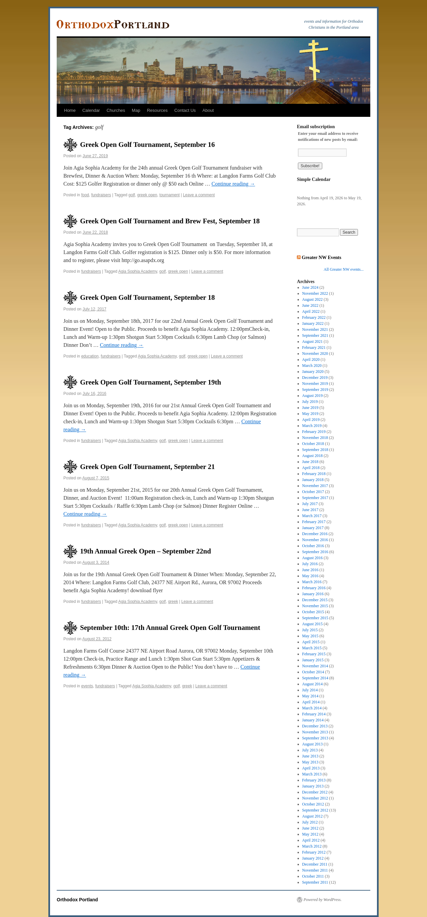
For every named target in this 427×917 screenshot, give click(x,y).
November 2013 (315, 732)
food (85, 195)
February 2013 (314, 780)
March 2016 (312, 582)
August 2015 (312, 624)
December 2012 (315, 792)
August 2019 (312, 395)
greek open (147, 195)
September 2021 (315, 335)
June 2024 (310, 287)
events (87, 686)
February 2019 (314, 431)
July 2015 (310, 630)
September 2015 (315, 618)
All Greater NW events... (344, 269)
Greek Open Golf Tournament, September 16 (147, 145)
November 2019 (315, 383)
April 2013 (311, 768)
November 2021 (315, 329)
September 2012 (315, 810)
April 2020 (311, 359)
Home (70, 110)
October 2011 (313, 876)
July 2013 (310, 750)
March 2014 (312, 708)
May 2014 (310, 696)
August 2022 (312, 299)
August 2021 (312, 341)
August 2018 (312, 455)
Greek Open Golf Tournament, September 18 (147, 297)
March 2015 (312, 648)
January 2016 (313, 594)
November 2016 (315, 539)
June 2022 (310, 305)
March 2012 (312, 846)
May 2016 (310, 576)
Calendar (91, 110)
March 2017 (312, 515)
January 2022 (313, 323)
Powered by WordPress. (323, 899)
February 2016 (314, 588)
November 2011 (315, 870)
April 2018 (311, 467)
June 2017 (310, 509)
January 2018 (313, 479)
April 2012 (311, 840)
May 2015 (310, 636)
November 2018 (315, 437)
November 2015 (315, 606)
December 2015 (315, 600)
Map (136, 110)
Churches (115, 110)
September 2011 (315, 882)
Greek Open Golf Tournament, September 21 (147, 467)
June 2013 (310, 756)
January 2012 (313, 858)
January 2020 (313, 371)
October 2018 (313, 443)
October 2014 (313, 672)
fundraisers (101, 195)
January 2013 (313, 786)
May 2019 (310, 413)
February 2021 (314, 347)
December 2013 (315, 726)
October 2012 (313, 804)
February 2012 (314, 852)
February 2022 (314, 317)
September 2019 (315, 389)
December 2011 (315, 864)
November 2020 (315, 353)
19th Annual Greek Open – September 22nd (145, 551)
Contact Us (185, 110)
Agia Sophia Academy (137, 271)
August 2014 (312, 684)
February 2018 (314, 473)
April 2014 (311, 702)
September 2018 (315, 449)
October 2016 (313, 545)
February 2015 (314, 654)
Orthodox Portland (77, 899)
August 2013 (312, 744)
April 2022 (311, 311)
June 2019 (310, 407)
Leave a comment (199, 195)
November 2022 (315, 293)
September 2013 (315, 738)
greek (173, 601)
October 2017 (313, 491)
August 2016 (312, 557)
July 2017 (310, 503)
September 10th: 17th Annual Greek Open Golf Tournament (170, 628)
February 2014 (314, 714)
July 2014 (310, 690)
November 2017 (315, 485)
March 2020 (312, 365)
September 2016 (315, 551)
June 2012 (310, 828)
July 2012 (310, 822)
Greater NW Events (321, 257)
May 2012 (310, 834)
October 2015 (313, 612)
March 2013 (312, 774)
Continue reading (233, 184)
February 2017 (314, 521)
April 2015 (311, 642)
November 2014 (315, 666)
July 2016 (310, 563)
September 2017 (315, 497)
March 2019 (312, 425)
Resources (157, 110)
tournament (169, 195)
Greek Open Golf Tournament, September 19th (150, 382)
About (208, 110)
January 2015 (313, 660)
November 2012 (315, 798)
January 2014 (313, 720)
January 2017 (313, 527)
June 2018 (310, 461)
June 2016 (310, 569)
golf (131, 195)
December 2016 (315, 533)
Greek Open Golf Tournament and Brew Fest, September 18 (170, 221)
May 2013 (310, 762)
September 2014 (315, 678)
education (89, 356)
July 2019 (310, 401)
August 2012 (312, 816)
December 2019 (315, 377)
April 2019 (311, 419)
